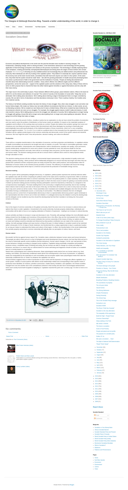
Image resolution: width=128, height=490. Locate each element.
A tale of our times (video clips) (105, 217)
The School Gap (101, 298)
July (98, 357)
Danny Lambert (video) (23, 366)
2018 (96, 186)
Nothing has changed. (102, 195)
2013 (96, 383)
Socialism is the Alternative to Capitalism (108, 240)
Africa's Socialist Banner (102, 430)
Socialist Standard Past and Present (105, 432)
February (99, 370)
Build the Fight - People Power (105, 316)
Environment (28, 27)
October (99, 350)
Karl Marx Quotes (40, 27)
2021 (96, 178)
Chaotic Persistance (102, 293)
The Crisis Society (101, 243)
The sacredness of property (104, 283)
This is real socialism (102, 230)
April (98, 365)
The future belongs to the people (105, 266)
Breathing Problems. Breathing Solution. (108, 280)
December (100, 191)
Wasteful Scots (100, 215)
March (99, 367)
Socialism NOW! (101, 305)
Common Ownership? (102, 318)
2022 (96, 176)
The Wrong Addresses (102, 290)
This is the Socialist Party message (106, 300)
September (100, 352)
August (99, 355)
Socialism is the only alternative (105, 275)
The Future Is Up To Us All (104, 210)
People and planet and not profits (106, 331)
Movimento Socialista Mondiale (104, 443)
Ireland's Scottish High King (104, 259)
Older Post (85, 336)
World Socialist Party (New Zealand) (105, 441)
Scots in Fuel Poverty (102, 329)
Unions (20, 27)
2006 (96, 401)
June (98, 360)
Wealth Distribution (101, 277)
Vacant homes (100, 288)
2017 (96, 188)
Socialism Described (102, 203)
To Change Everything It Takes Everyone (108, 220)
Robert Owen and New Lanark (25, 356)
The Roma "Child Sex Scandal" (105, 308)
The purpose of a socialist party (105, 334)
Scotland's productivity (102, 238)
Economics (51, 27)
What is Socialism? (100, 445)
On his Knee (99, 198)
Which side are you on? (103, 212)
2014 (96, 381)
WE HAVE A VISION (102, 323)
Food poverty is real (102, 228)
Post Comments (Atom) (20, 339)
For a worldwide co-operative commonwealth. (104, 251)
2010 (96, 391)
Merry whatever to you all (103, 223)
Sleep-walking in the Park (103, 321)
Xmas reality (99, 225)
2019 (96, 183)
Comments (98, 418)
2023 (96, 173)
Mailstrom (97, 447)
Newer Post (9, 336)
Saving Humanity (101, 295)
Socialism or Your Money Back (103, 427)
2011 (96, 389)
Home (7, 27)
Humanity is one (101, 303)
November (100, 347)
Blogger (72, 485)
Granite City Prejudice (102, 235)
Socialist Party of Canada (102, 434)
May (98, 362)
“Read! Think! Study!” (102, 344)
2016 (96, 376)
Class (13, 27)
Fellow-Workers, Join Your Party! (105, 245)
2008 (96, 396)
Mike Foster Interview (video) (24, 345)
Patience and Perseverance (103, 450)
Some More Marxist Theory (104, 200)
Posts (96, 415)
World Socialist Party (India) (103, 438)
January (99, 373)
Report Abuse (98, 407)
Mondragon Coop (101, 193)
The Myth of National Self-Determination (108, 341)
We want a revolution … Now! (105, 339)
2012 (96, 386)
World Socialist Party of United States (105, 436)
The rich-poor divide (102, 285)
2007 (96, 399)
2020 (96, 181)
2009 (96, 394)
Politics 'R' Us (100, 336)
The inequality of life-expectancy (105, 313)
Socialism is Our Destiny (103, 233)
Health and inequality (102, 248)
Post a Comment (13, 332)
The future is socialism (102, 326)
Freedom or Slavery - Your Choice (106, 268)
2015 (96, 378)
